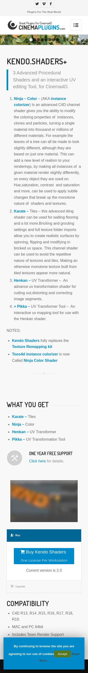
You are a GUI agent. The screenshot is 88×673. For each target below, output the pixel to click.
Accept (62, 654)
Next (84, 39)
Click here (37, 461)
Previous (4, 39)
